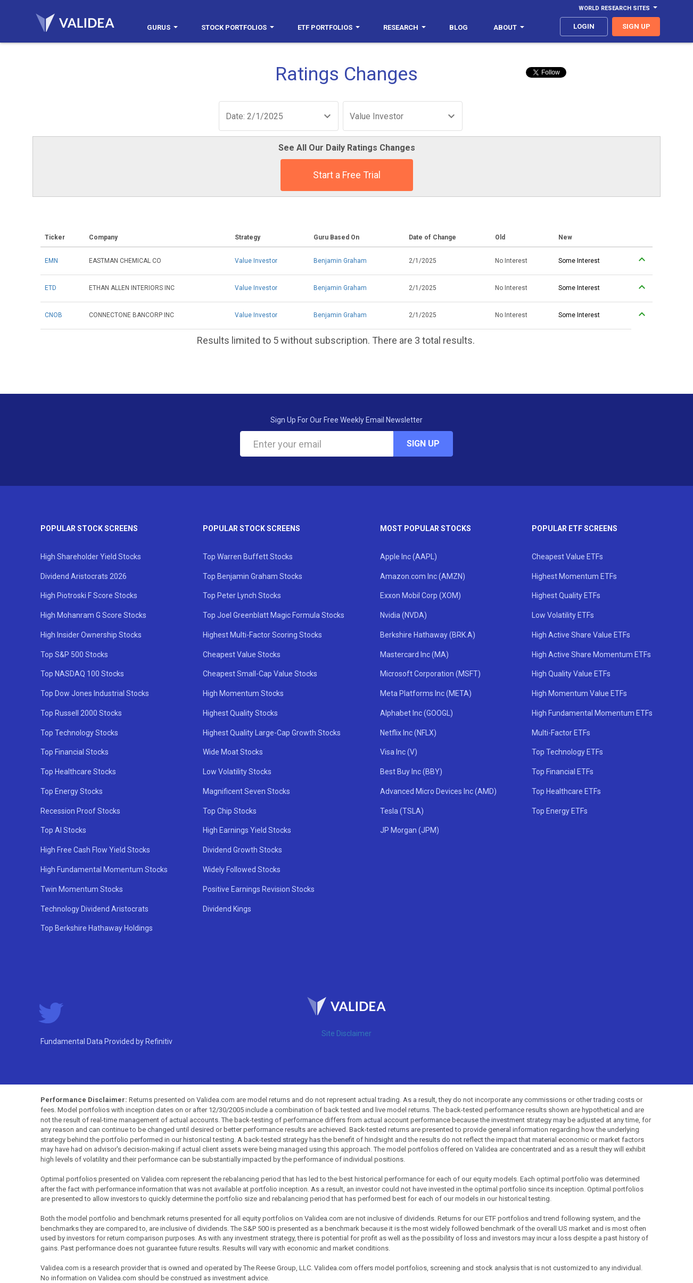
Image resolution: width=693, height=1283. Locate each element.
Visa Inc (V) (398, 752)
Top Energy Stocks (71, 791)
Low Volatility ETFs (563, 615)
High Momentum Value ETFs (579, 693)
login (584, 26)
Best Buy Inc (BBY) (411, 771)
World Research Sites (618, 8)
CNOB (53, 315)
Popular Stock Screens (89, 528)
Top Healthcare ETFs (566, 791)
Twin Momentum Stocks (81, 889)
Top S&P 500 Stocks (74, 654)
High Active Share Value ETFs (581, 635)
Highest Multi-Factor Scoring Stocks (262, 635)
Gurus (162, 27)
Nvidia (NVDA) (403, 615)
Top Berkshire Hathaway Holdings (96, 928)
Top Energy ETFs (560, 811)
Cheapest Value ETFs (567, 556)
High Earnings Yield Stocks (247, 830)
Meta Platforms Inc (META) (426, 693)
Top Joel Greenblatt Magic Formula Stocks (273, 615)
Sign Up (423, 443)
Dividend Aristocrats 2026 (83, 576)
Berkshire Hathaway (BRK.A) (427, 635)
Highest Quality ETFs (566, 595)
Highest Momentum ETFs (574, 576)
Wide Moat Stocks (233, 752)
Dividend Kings (227, 909)
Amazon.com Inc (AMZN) (422, 576)
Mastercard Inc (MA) (414, 654)
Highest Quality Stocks (240, 713)
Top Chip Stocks (230, 811)
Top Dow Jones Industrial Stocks (94, 693)
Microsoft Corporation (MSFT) (430, 673)
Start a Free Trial (347, 174)
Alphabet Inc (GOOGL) (416, 713)
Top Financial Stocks (74, 752)
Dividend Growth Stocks (242, 850)
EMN (51, 260)
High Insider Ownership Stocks (91, 635)
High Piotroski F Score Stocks (88, 595)
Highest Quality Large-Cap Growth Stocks (272, 733)
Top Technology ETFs (567, 752)
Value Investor (256, 260)
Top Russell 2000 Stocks (81, 713)
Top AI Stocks (63, 830)
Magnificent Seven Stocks (246, 791)
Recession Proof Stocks (80, 811)
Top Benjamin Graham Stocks (252, 576)
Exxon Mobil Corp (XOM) (420, 595)
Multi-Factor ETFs (561, 733)
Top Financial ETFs (562, 771)
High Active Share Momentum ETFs (591, 654)
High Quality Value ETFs (571, 673)
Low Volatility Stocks (237, 771)
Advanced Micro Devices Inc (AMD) (438, 791)
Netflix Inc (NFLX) (408, 733)
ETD (50, 288)
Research (404, 27)
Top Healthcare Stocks (78, 771)
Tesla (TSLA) (402, 811)
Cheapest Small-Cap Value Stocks (260, 673)
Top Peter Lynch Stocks (242, 595)
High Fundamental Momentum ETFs (592, 713)
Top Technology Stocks (79, 733)
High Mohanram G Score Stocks (93, 615)
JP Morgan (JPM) (409, 830)
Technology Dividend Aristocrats (94, 909)
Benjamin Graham (340, 260)
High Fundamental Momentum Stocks (104, 869)
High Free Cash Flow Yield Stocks (95, 850)
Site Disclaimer (346, 1033)
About (508, 27)
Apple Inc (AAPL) (408, 556)
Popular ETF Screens (574, 528)
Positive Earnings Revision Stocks (259, 889)
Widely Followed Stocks (241, 869)
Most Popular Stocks (425, 528)
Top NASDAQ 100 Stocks (82, 673)
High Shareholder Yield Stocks (90, 556)
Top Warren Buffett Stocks (248, 556)
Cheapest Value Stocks (241, 654)
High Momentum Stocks (243, 693)
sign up (636, 26)
